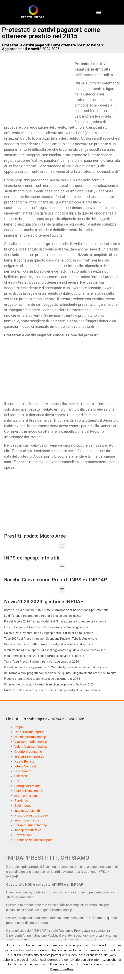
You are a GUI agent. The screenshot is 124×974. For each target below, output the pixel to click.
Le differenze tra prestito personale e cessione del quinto (43, 616)
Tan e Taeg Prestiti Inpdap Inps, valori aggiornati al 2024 (41, 661)
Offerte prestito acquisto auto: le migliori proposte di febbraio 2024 (49, 684)
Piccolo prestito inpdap (31, 815)
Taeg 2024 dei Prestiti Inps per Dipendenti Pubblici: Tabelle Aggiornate (50, 638)
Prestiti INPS (23, 835)
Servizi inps (22, 801)
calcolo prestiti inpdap (30, 737)
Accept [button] (111, 964)
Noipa (18, 727)
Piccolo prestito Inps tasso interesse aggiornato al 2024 (42, 679)
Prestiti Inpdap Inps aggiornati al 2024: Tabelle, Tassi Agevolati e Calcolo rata (55, 667)
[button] (99, 12)
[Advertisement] (38, 91)
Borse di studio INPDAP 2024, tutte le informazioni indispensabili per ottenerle (56, 610)
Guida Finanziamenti (28, 791)
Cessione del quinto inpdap (33, 840)
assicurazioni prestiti (29, 756)
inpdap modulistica (27, 830)
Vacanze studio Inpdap (30, 742)
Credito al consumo (28, 752)
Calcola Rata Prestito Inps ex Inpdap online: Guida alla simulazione (48, 633)
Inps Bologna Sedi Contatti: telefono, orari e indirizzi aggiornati (46, 627)
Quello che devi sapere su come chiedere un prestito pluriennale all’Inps (52, 690)
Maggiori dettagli (62, 969)
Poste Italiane (24, 761)
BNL (17, 781)
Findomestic (23, 771)
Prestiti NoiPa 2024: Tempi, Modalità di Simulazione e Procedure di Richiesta (55, 621)
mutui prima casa (26, 796)
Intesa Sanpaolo (26, 766)
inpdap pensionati (27, 810)
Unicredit (20, 776)
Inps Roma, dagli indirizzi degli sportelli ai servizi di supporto (44, 656)
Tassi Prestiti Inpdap (29, 732)
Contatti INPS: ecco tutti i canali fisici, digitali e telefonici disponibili (48, 644)
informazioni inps (26, 820)
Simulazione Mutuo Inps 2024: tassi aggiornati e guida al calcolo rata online (54, 650)
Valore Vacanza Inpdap (30, 747)
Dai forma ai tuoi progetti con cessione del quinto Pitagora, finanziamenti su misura (60, 673)
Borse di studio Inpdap (30, 825)
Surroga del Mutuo (27, 786)
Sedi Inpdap (23, 806)
